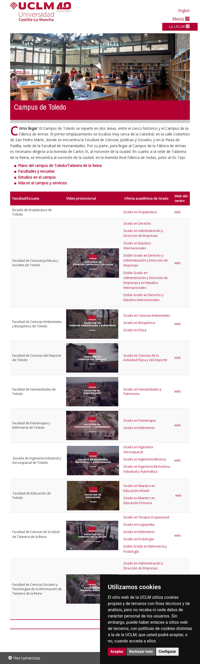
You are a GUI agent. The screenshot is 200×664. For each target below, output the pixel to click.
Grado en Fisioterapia (139, 420)
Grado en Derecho (137, 223)
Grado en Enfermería (138, 428)
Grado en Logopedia (138, 524)
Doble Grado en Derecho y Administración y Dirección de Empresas (145, 260)
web (178, 212)
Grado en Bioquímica (139, 323)
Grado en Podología (138, 539)
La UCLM (179, 26)
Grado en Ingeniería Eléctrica (144, 459)
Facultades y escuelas (36, 171)
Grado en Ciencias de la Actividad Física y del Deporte (145, 357)
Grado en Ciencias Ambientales (146, 315)
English (184, 10)
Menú (181, 19)
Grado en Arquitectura (140, 212)
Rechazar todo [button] (141, 651)
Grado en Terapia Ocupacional (146, 517)
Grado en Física (134, 330)
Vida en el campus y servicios (42, 182)
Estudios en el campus (37, 177)
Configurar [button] (167, 651)
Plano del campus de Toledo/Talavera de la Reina (60, 165)
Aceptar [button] (116, 651)
